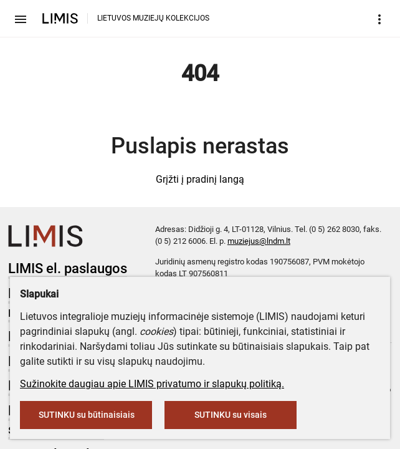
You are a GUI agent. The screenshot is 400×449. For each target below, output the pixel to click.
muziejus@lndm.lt (258, 241)
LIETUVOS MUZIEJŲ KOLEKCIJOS (153, 18)
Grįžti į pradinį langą (200, 179)
